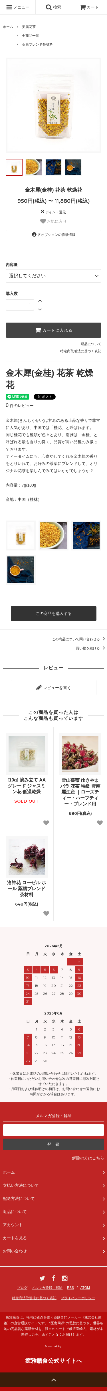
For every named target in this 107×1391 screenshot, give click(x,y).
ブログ (22, 1288)
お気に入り (53, 221)
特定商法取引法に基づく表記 (34, 1298)
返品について (91, 344)
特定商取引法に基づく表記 (80, 351)
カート (89, 7)
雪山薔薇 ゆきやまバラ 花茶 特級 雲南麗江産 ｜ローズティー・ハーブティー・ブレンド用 (80, 792)
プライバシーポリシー (78, 1298)
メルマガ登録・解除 (47, 1288)
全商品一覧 (30, 36)
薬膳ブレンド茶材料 (37, 44)
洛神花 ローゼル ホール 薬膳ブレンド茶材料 (26, 888)
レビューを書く (53, 687)
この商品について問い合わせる (79, 639)
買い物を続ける (91, 648)
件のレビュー (20, 405)
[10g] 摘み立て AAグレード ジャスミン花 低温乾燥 (26, 785)
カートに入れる (53, 330)
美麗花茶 (29, 27)
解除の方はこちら (88, 1158)
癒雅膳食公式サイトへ (53, 1360)
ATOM (85, 1288)
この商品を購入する (54, 613)
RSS (70, 1288)
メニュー (17, 7)
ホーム (8, 27)
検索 (53, 7)
